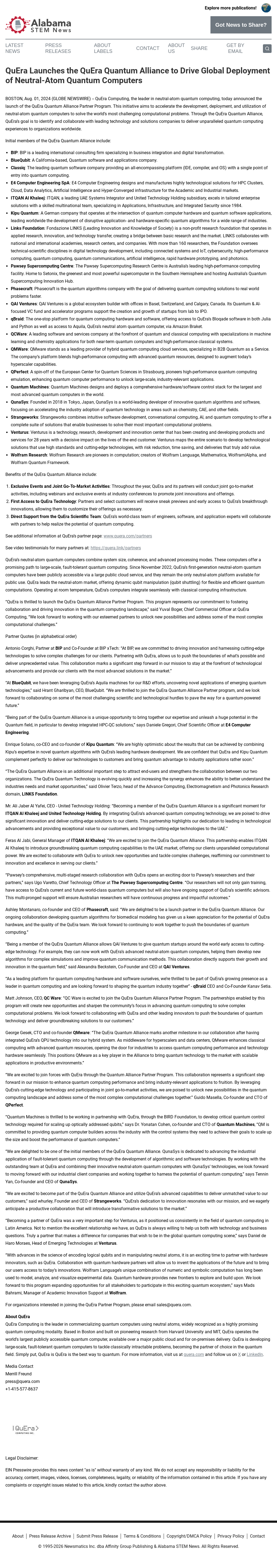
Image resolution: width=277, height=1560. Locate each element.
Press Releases (58, 48)
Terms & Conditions (142, 1536)
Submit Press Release (97, 1536)
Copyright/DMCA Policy (189, 1536)
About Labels (103, 48)
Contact (147, 48)
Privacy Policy (230, 1536)
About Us (176, 48)
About (18, 1536)
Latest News (14, 48)
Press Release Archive (50, 1536)
